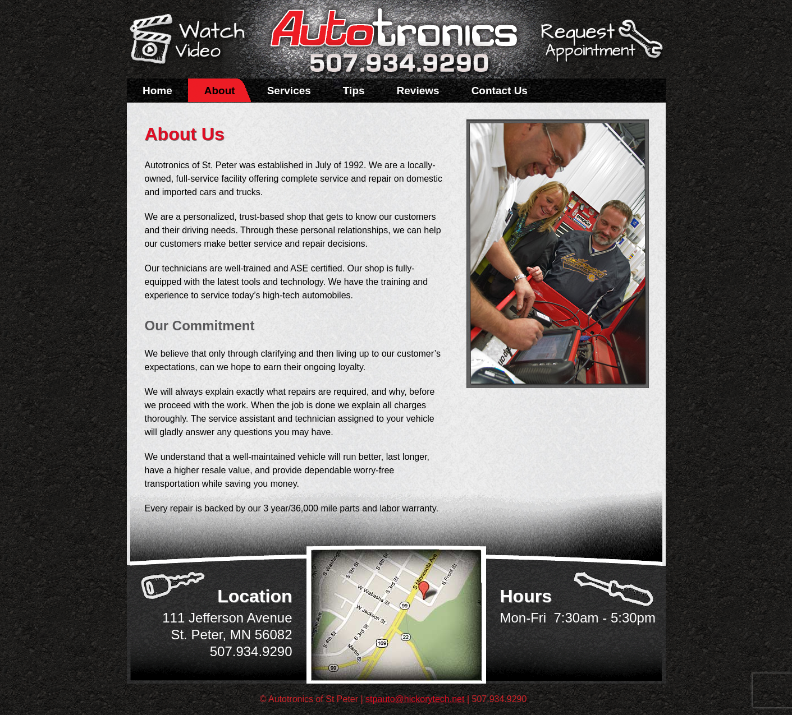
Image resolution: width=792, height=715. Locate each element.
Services (289, 90)
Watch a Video (192, 41)
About (219, 90)
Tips (354, 90)
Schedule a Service (600, 46)
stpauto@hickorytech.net (414, 699)
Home (157, 90)
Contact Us (499, 90)
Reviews (418, 90)
